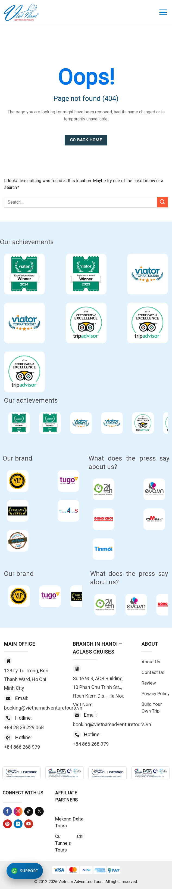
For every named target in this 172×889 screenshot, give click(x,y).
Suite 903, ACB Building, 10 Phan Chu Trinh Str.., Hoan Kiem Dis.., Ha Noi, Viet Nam (98, 691)
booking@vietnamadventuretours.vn (43, 708)
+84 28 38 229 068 (24, 727)
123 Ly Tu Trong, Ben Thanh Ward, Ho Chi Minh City (26, 679)
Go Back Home (86, 140)
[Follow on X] (39, 811)
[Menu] (163, 12)
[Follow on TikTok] (28, 811)
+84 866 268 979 (22, 747)
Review (149, 683)
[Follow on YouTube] (28, 823)
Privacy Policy (156, 693)
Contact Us (153, 672)
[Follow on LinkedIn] (18, 823)
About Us (151, 661)
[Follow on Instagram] (18, 811)
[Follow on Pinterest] (7, 823)
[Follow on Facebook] (7, 811)
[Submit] (162, 202)
